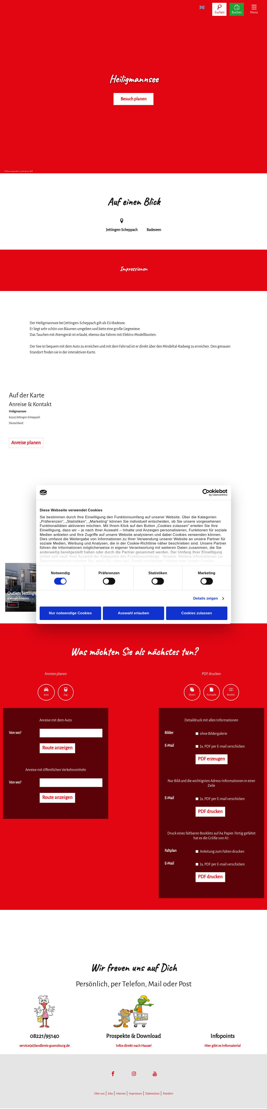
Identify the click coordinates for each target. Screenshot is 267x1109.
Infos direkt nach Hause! (133, 1047)
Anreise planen (26, 443)
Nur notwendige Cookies (70, 613)
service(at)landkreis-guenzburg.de (44, 1047)
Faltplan (170, 851)
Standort (168, 1094)
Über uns (99, 1094)
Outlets (13, 605)
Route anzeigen (57, 748)
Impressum (135, 1094)
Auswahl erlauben (133, 613)
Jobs (110, 1094)
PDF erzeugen (212, 759)
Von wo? (15, 733)
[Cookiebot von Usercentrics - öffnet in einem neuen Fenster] (208, 492)
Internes (121, 1094)
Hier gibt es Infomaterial (222, 1047)
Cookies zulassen (196, 613)
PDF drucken (210, 812)
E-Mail (169, 746)
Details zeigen (205, 598)
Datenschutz (152, 1094)
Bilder (169, 733)
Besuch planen (133, 99)
